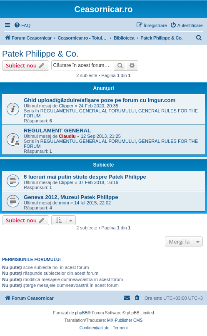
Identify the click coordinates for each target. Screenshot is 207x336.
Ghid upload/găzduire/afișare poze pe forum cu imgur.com (99, 100)
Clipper (66, 105)
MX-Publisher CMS (124, 320)
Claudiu (67, 136)
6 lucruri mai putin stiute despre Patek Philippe (85, 177)
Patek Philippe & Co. (40, 53)
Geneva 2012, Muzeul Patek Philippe (71, 197)
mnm (64, 202)
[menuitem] (22, 25)
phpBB (81, 313)
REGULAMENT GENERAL (57, 130)
